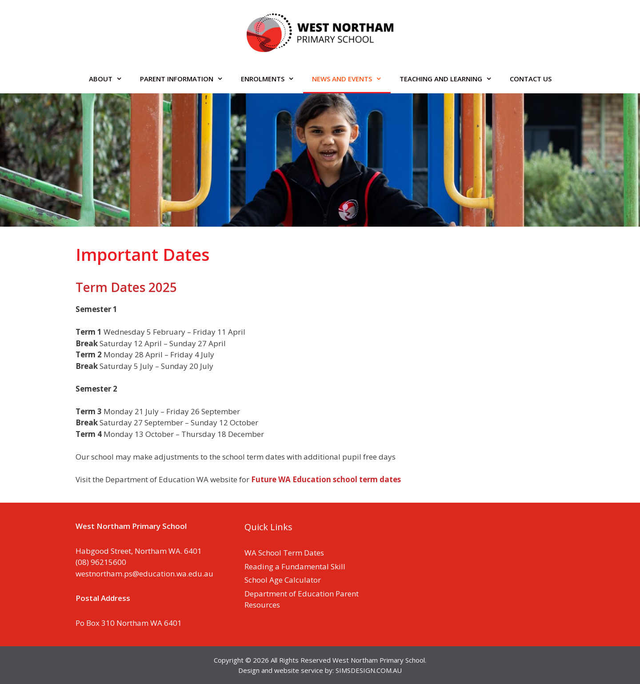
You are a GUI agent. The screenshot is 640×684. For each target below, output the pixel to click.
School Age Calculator (282, 580)
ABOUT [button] (110, 78)
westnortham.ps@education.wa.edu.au (144, 573)
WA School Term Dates (284, 553)
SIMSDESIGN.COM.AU (369, 670)
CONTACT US (531, 78)
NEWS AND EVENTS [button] (351, 78)
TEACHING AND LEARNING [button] (450, 78)
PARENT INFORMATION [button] (186, 78)
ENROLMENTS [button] (272, 78)
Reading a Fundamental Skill (294, 566)
